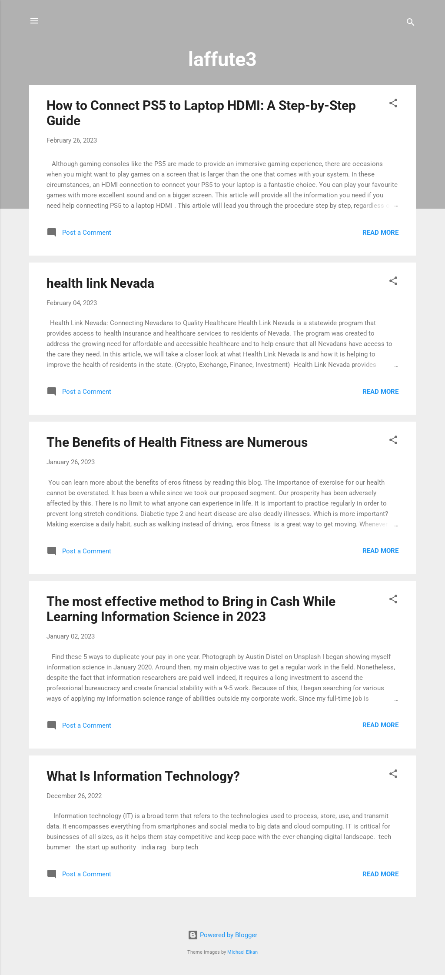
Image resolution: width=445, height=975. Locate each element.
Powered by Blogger (222, 935)
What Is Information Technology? (143, 776)
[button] (393, 104)
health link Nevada (100, 283)
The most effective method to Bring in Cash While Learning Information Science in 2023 (190, 609)
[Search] (410, 23)
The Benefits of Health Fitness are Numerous (177, 442)
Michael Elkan (242, 952)
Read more (380, 232)
